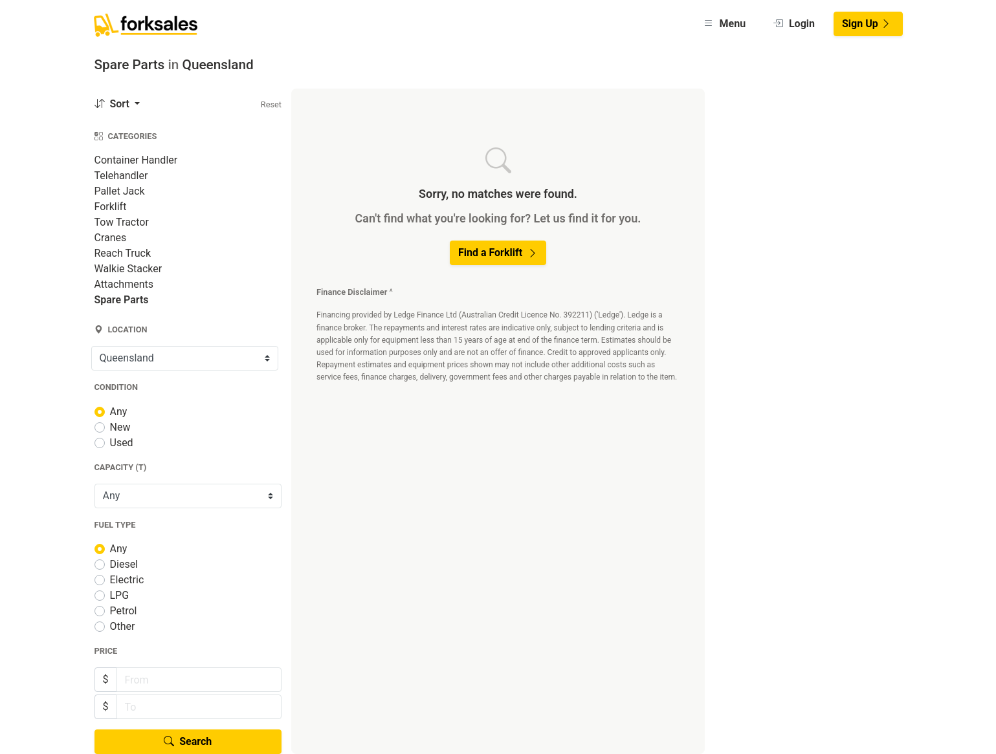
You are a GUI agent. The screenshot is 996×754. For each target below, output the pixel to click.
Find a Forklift (498, 252)
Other (122, 626)
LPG (119, 595)
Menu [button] (724, 23)
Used (121, 442)
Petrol (123, 611)
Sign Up (866, 23)
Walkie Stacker (128, 269)
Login (794, 23)
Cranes (110, 238)
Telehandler (121, 175)
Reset (271, 104)
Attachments (124, 284)
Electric (127, 580)
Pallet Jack (119, 191)
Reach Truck (122, 253)
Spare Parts (121, 300)
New (120, 427)
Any (118, 411)
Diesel (124, 564)
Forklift (110, 206)
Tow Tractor (121, 222)
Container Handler (136, 160)
